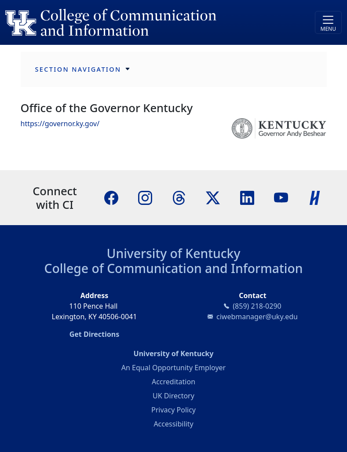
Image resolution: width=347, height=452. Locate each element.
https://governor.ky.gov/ (60, 123)
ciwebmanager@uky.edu (257, 316)
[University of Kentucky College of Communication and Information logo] (131, 22)
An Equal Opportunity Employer (173, 367)
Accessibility (173, 424)
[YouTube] (281, 197)
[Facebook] (111, 197)
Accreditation (173, 381)
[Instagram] (145, 197)
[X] (213, 197)
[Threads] (179, 197)
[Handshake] (315, 197)
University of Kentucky (174, 253)
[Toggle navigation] (328, 22)
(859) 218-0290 (257, 306)
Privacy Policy (173, 410)
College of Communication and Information (173, 268)
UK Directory (173, 396)
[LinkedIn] (247, 197)
